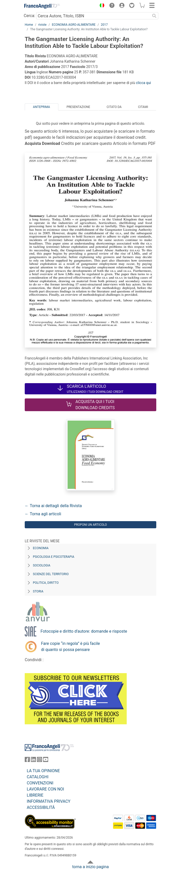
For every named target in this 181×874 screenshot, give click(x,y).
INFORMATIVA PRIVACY (48, 801)
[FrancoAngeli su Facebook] (27, 760)
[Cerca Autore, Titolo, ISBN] (93, 15)
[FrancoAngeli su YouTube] (45, 760)
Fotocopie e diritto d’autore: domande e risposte (84, 631)
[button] (101, 6)
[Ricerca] (154, 15)
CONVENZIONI (40, 783)
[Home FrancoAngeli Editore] (42, 6)
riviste (42, 24)
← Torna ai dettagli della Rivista (53, 505)
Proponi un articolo (90, 524)
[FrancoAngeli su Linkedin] (33, 760)
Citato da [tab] (114, 107)
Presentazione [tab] (78, 107)
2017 (104, 24)
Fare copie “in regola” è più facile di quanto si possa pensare (70, 646)
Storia (38, 591)
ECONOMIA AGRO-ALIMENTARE (73, 24)
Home (29, 24)
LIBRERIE (35, 795)
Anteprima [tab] (41, 107)
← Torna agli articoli (43, 513)
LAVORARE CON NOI (45, 789)
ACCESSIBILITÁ (41, 807)
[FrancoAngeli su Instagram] (39, 760)
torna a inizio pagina (90, 866)
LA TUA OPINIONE (43, 770)
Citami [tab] (143, 107)
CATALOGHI (37, 776)
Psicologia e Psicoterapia (53, 557)
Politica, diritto (46, 583)
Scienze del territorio (51, 574)
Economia (40, 548)
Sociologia (41, 565)
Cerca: (29, 15)
